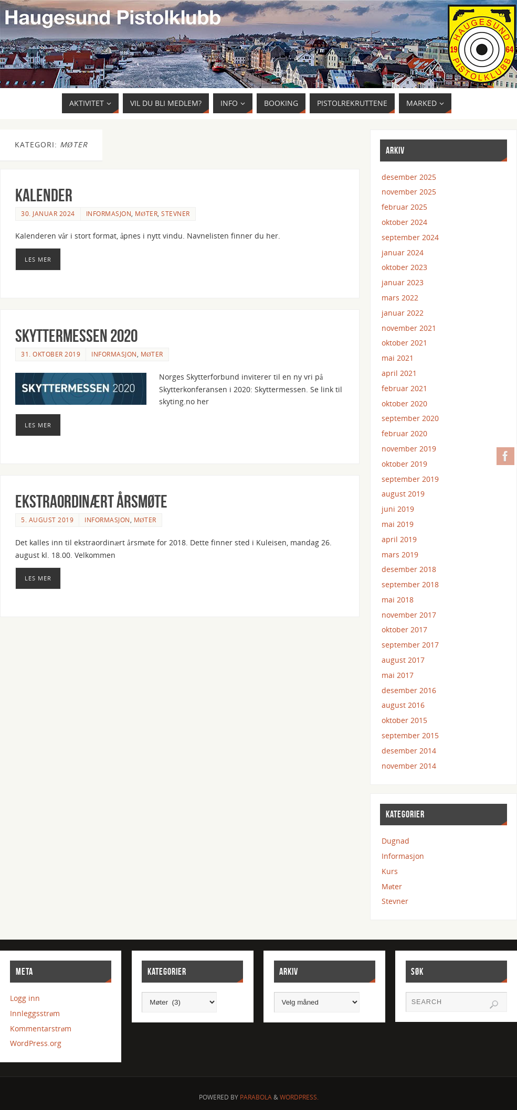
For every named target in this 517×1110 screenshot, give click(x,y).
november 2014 (409, 766)
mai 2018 (398, 600)
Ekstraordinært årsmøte (91, 501)
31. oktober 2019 (50, 354)
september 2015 (410, 735)
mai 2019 (398, 524)
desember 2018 (409, 569)
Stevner (175, 213)
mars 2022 (400, 298)
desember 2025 (409, 177)
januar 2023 (403, 282)
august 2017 (403, 660)
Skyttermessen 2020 (76, 336)
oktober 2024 (404, 222)
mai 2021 (398, 358)
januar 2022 (403, 313)
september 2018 (410, 584)
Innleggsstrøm (35, 1013)
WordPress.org (35, 1043)
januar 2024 (403, 252)
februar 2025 (404, 207)
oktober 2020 (404, 403)
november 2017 (409, 615)
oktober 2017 (404, 629)
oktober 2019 (404, 464)
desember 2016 (409, 690)
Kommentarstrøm (40, 1028)
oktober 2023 (404, 267)
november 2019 (409, 449)
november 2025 (409, 192)
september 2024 (410, 237)
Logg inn (25, 998)
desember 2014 (409, 751)
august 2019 (403, 494)
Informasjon (109, 213)
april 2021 (399, 373)
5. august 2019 (47, 519)
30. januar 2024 (48, 213)
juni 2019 (398, 509)
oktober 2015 (404, 720)
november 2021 (409, 328)
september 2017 (410, 645)
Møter (146, 213)
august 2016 (403, 705)
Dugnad (395, 841)
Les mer (38, 259)
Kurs (390, 871)
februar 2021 (404, 388)
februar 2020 (404, 433)
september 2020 (410, 418)
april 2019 (399, 539)
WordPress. (299, 1097)
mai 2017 (398, 675)
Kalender (43, 195)
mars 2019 (400, 554)
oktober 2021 (404, 343)
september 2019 (410, 479)
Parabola (256, 1097)
